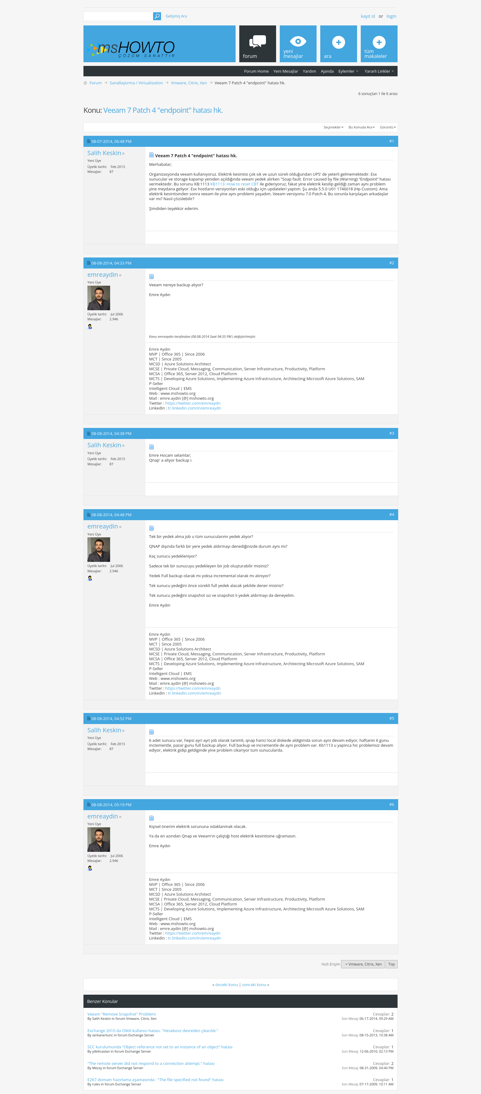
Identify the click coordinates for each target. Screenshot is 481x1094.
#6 (391, 804)
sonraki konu (254, 984)
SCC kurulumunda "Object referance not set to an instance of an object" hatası (160, 1047)
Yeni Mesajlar (285, 71)
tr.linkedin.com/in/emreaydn (194, 408)
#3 (391, 433)
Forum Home (256, 71)
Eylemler (346, 71)
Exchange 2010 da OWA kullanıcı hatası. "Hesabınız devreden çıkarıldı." (152, 1030)
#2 (391, 262)
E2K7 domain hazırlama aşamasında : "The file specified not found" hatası (155, 1079)
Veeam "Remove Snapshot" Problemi (121, 1014)
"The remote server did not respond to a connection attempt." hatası (150, 1063)
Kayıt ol (368, 16)
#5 (391, 718)
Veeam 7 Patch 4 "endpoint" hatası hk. (163, 110)
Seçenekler (332, 127)
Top (391, 964)
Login (391, 16)
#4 (391, 514)
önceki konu (226, 984)
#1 (391, 141)
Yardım (309, 71)
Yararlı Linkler (377, 71)
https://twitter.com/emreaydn (193, 403)
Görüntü (386, 127)
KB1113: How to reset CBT (234, 184)
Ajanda (327, 71)
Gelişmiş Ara (176, 16)
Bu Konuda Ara (360, 127)
